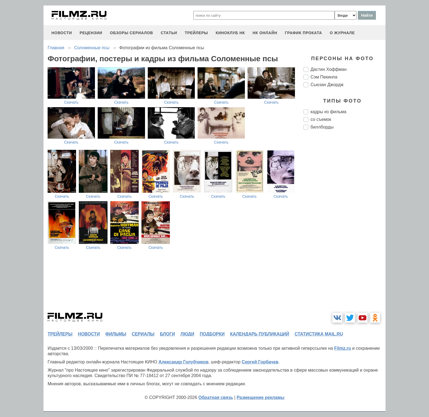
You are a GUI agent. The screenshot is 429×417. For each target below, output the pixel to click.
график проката (303, 33)
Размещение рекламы (261, 397)
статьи (169, 33)
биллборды (322, 127)
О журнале (342, 33)
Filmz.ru (342, 348)
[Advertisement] (344, 225)
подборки (212, 334)
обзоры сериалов (131, 33)
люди (187, 334)
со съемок (321, 119)
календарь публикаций (259, 334)
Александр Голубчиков (183, 362)
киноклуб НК (230, 33)
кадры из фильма (328, 111)
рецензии (91, 33)
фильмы (115, 334)
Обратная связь (215, 397)
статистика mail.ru (319, 334)
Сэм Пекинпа (324, 77)
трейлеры (196, 33)
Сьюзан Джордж (327, 84)
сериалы (143, 334)
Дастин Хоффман (329, 69)
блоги (167, 334)
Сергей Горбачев (260, 362)
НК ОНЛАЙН (265, 33)
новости (61, 33)
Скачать (71, 102)
